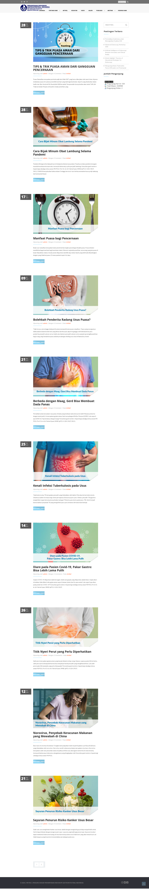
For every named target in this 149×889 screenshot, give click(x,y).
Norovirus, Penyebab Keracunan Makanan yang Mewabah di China (62, 734)
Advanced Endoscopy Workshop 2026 (115, 46)
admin (45, 73)
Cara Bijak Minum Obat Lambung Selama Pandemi (62, 152)
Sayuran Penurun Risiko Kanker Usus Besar (63, 820)
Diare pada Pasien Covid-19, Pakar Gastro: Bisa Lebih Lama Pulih (62, 568)
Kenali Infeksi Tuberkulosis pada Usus (59, 486)
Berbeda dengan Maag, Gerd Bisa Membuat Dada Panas (63, 402)
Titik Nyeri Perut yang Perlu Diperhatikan (62, 652)
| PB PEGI (28, 883)
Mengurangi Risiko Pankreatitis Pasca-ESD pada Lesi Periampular (115, 67)
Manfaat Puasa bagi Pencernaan (56, 238)
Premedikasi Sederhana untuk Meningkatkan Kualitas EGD (114, 40)
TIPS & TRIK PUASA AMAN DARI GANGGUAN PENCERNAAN (64, 68)
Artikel (68, 73)
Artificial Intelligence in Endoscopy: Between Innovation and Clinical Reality (116, 52)
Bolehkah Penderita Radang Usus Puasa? (61, 320)
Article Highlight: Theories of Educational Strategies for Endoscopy (114, 60)
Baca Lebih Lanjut (39, 93)
